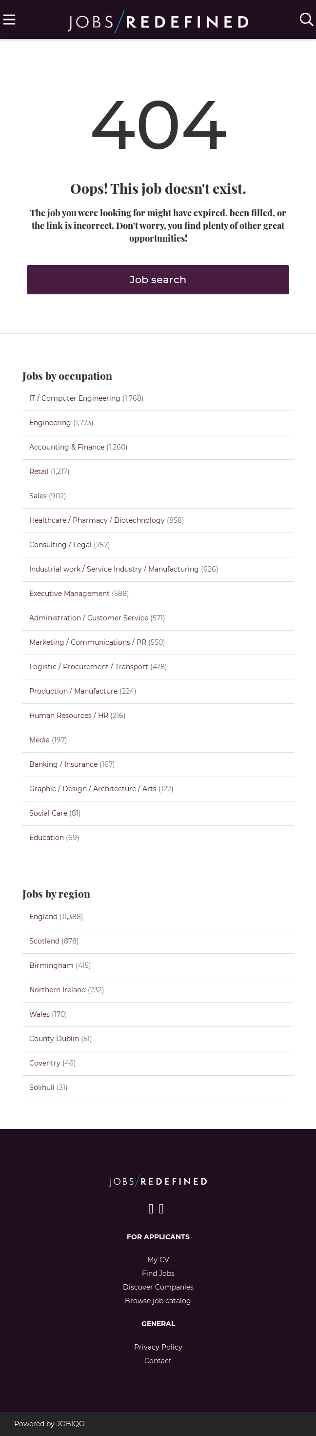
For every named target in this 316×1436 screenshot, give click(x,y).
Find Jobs (158, 1273)
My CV (158, 1259)
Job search (158, 279)
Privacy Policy (158, 1347)
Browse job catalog (158, 1300)
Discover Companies (158, 1287)
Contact (158, 1360)
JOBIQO (71, 1423)
